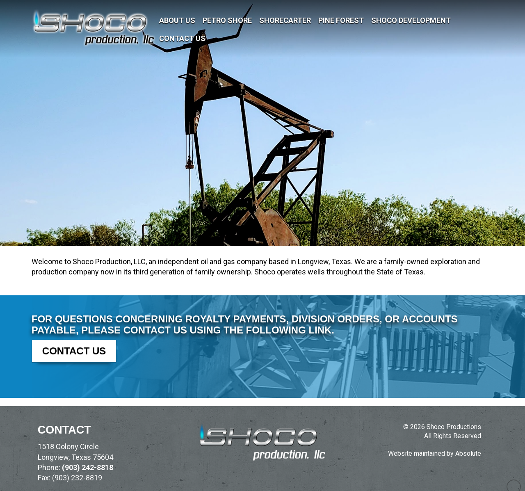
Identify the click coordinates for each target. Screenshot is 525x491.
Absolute (468, 453)
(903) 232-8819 (77, 477)
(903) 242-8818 (87, 467)
